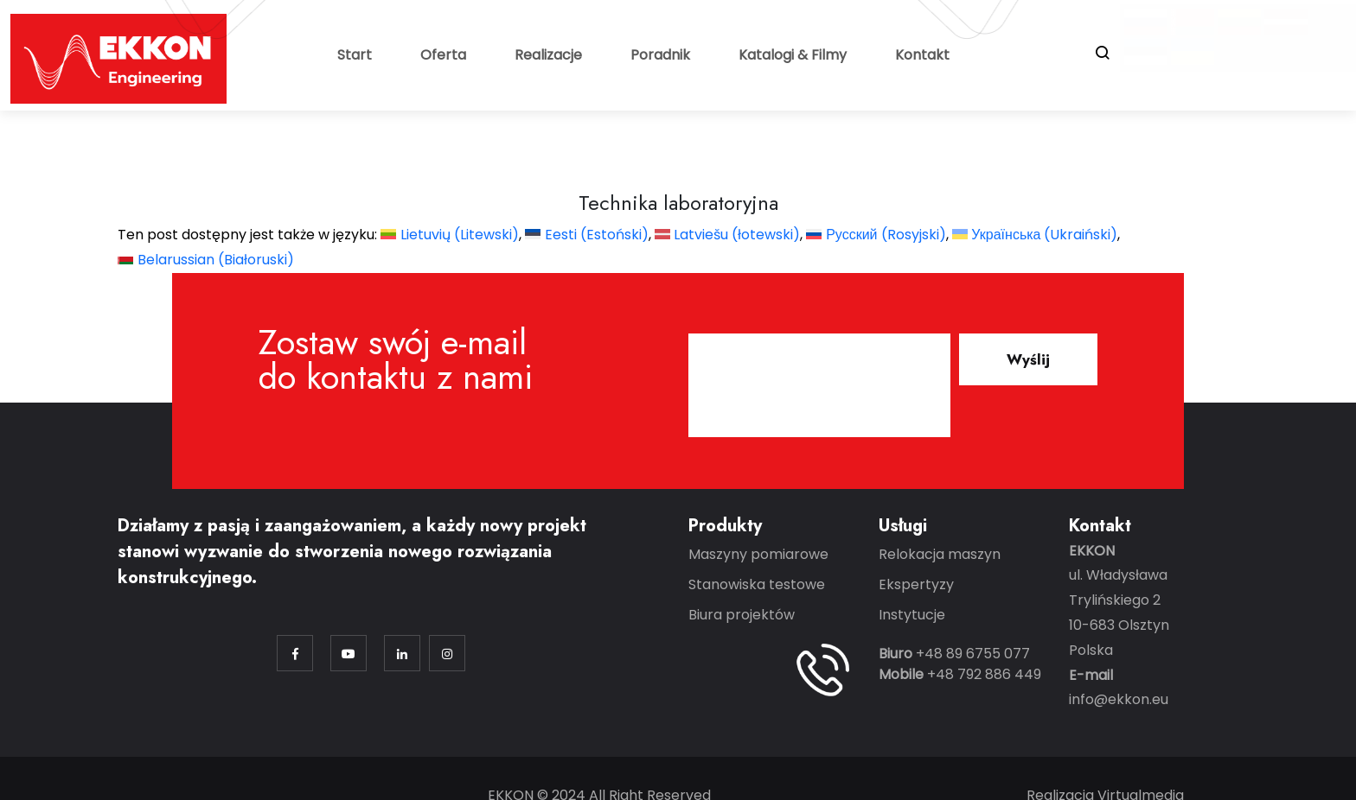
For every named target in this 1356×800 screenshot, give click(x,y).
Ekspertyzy (916, 584)
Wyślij (1028, 359)
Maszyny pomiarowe (758, 554)
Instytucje (912, 615)
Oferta (443, 55)
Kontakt (922, 55)
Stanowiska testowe (756, 584)
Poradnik (660, 55)
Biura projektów (741, 615)
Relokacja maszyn (940, 554)
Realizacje (548, 55)
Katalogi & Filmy (793, 55)
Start (354, 55)
